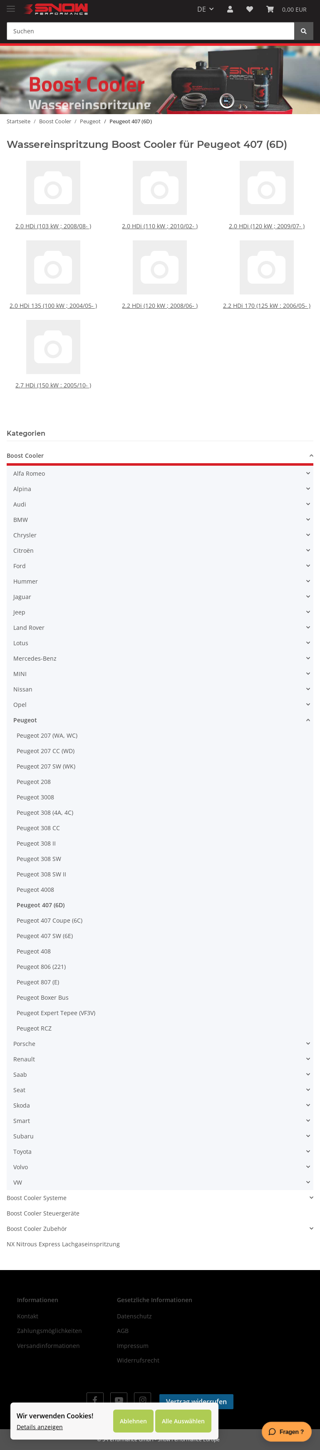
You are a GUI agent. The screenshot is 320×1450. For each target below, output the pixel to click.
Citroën (23, 550)
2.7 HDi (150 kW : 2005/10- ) (53, 371)
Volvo (20, 1167)
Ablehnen (133, 1421)
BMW (20, 520)
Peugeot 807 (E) (38, 982)
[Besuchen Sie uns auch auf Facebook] (95, 1400)
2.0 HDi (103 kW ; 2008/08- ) (53, 223)
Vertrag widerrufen (196, 1401)
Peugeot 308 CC (38, 828)
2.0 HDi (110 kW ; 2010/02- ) (160, 223)
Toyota (22, 1152)
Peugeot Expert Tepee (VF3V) (56, 1013)
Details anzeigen (40, 1427)
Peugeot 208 (34, 782)
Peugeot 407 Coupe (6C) (49, 920)
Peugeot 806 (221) (41, 967)
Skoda (21, 1105)
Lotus (20, 643)
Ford (19, 566)
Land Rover (29, 627)
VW (17, 1182)
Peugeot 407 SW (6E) (45, 936)
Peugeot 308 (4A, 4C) (45, 812)
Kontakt (27, 1316)
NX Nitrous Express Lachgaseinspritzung (63, 1244)
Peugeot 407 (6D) (40, 905)
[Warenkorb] (286, 9)
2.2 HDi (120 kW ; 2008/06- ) (160, 302)
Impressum (133, 1346)
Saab (20, 1074)
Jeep (19, 612)
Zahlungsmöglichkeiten (49, 1331)
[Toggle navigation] (11, 5)
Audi (19, 504)
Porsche (24, 1044)
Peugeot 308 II (36, 843)
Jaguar (22, 597)
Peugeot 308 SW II (41, 874)
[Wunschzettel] (250, 9)
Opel (20, 705)
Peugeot (25, 720)
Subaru (23, 1136)
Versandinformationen (48, 1346)
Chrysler (25, 535)
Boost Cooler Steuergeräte (43, 1213)
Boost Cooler (25, 455)
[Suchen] (151, 31)
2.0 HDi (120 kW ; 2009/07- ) (267, 223)
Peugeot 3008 (35, 797)
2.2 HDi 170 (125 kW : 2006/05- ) (266, 302)
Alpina (22, 489)
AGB (123, 1331)
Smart (21, 1121)
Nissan (22, 689)
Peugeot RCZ (34, 1028)
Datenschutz (134, 1316)
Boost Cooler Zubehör (37, 1229)
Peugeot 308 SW (39, 859)
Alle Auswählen (183, 1421)
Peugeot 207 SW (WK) (46, 766)
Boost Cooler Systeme (37, 1198)
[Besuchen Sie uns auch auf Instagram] (142, 1400)
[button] (230, 9)
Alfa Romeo (29, 473)
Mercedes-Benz (35, 658)
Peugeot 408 (34, 951)
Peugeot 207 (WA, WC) (47, 735)
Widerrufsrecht (138, 1360)
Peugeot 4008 (35, 889)
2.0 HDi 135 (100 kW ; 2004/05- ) (53, 302)
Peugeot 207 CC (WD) (45, 751)
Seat (19, 1090)
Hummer (25, 581)
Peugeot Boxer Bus (43, 997)
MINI (20, 674)
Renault (24, 1059)
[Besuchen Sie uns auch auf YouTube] (118, 1400)
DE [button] (201, 9)
